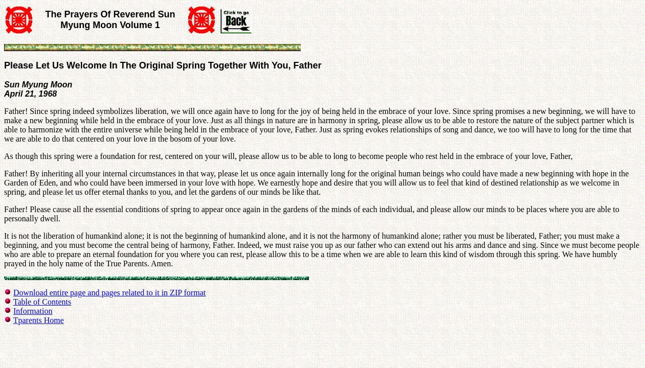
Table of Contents (42, 301)
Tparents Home (38, 320)
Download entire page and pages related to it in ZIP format (109, 292)
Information (32, 311)
